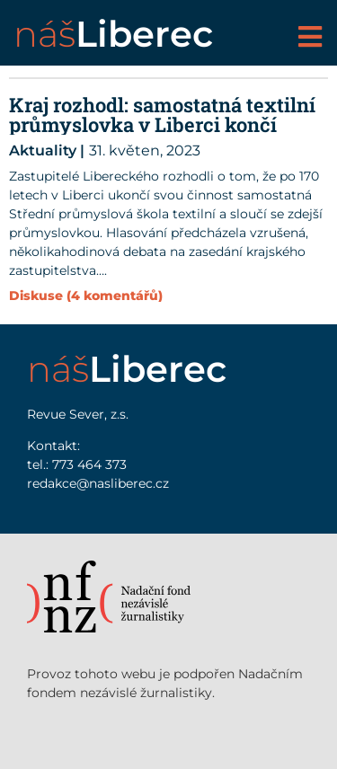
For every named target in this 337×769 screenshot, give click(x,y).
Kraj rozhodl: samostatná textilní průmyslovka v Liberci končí (162, 114)
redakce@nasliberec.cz (98, 483)
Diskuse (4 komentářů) (86, 295)
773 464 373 (89, 464)
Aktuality (42, 150)
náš (113, 34)
